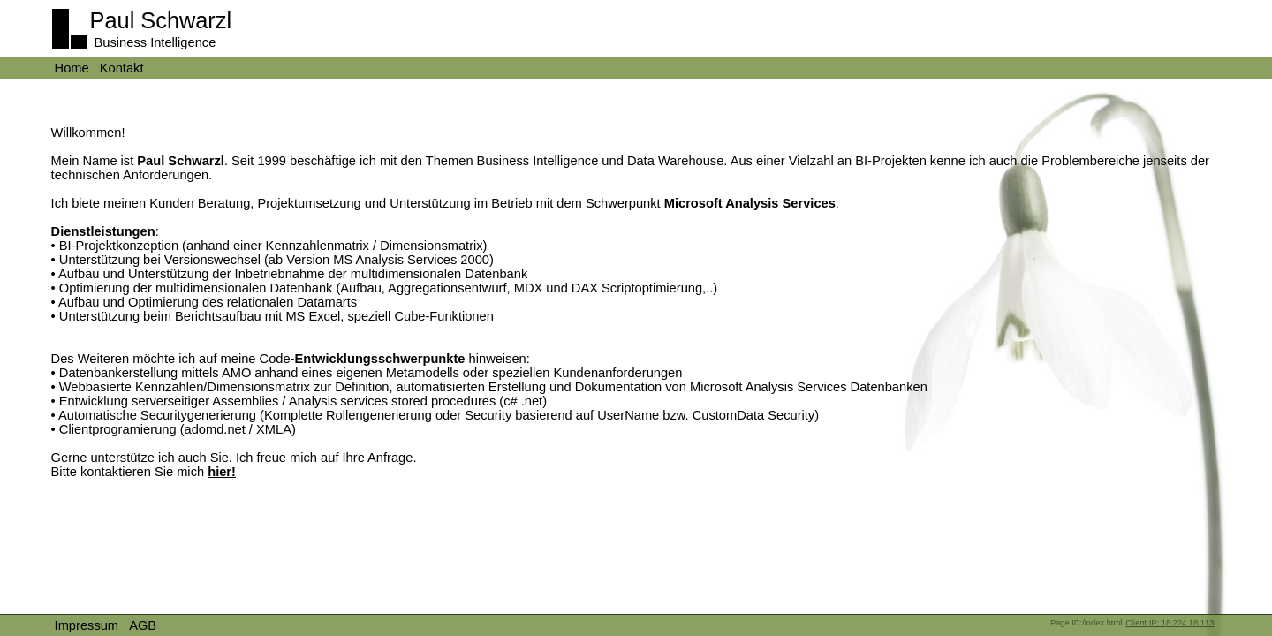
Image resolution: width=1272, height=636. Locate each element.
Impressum (86, 625)
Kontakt (122, 68)
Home (72, 68)
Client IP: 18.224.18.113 (1169, 622)
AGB (142, 625)
